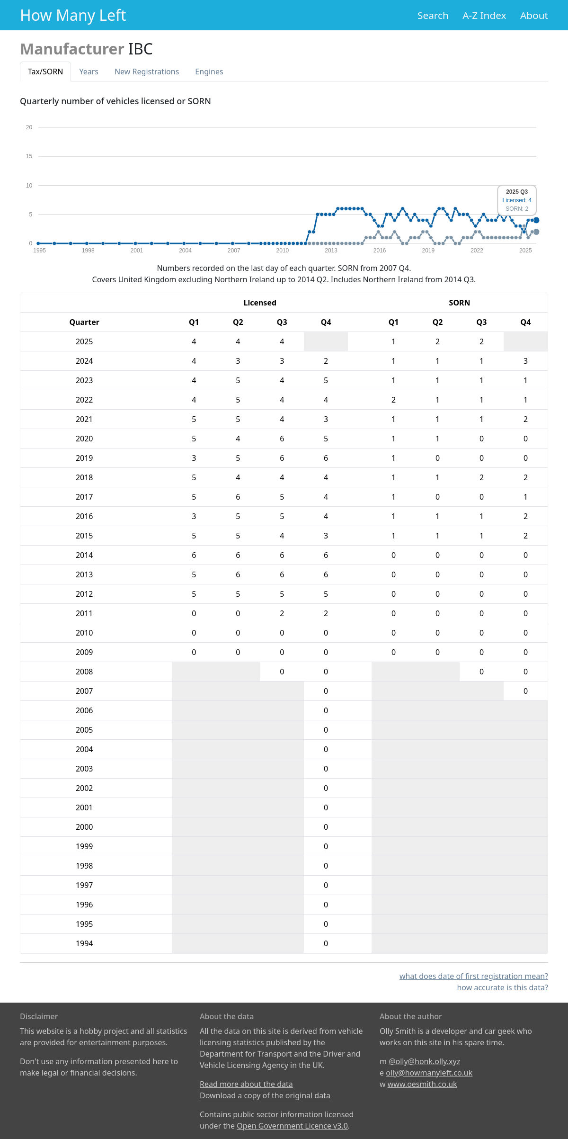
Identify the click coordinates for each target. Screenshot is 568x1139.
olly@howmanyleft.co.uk (429, 1072)
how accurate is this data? (502, 987)
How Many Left (73, 15)
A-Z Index (484, 15)
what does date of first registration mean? (473, 976)
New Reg (147, 71)
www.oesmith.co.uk (422, 1084)
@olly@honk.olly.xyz (424, 1061)
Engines (209, 71)
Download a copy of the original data (265, 1095)
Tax (45, 71)
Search (433, 15)
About (534, 15)
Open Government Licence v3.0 (292, 1126)
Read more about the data (246, 1084)
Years (88, 71)
